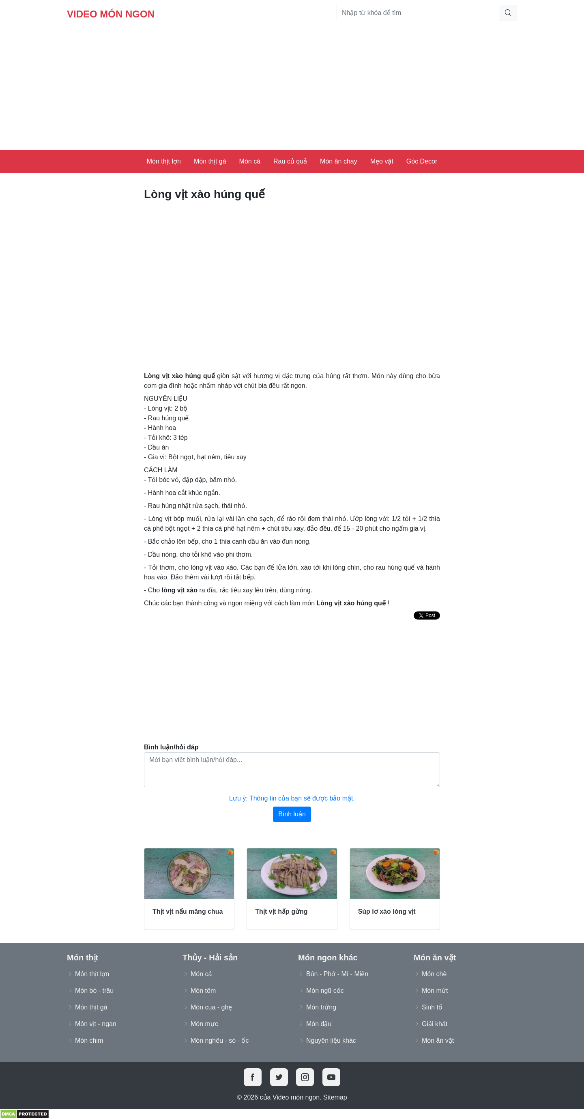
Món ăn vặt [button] (438, 1040)
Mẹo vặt (381, 161)
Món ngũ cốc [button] (325, 990)
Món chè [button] (434, 974)
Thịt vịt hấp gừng (281, 911)
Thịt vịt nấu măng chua (187, 911)
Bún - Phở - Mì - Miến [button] (337, 974)
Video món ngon (111, 14)
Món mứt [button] (435, 990)
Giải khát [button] (434, 1023)
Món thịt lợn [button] (92, 974)
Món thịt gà (210, 161)
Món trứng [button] (321, 1007)
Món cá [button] (201, 974)
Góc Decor (421, 161)
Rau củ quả (290, 161)
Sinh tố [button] (432, 1007)
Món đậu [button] (318, 1023)
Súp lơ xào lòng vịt (387, 911)
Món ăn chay (338, 161)
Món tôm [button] (203, 990)
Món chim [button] (89, 1040)
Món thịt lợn (164, 161)
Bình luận (292, 814)
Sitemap (335, 1097)
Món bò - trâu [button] (94, 990)
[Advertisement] (292, 89)
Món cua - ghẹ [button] (211, 1007)
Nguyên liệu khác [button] (331, 1040)
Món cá (249, 161)
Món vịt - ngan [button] (95, 1023)
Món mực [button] (204, 1023)
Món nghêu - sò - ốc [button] (220, 1040)
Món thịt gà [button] (91, 1007)
